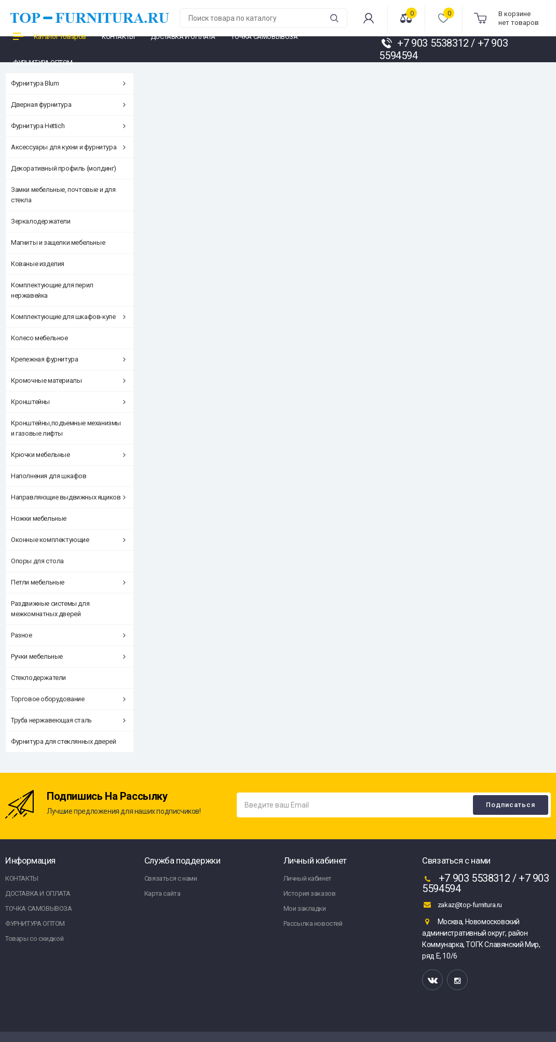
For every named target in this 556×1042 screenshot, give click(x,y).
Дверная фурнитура (68, 104)
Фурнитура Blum (68, 83)
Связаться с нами (170, 878)
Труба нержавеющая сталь (68, 720)
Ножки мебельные (38, 518)
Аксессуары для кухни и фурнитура (68, 147)
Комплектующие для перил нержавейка (52, 290)
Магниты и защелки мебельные (58, 242)
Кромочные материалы (68, 380)
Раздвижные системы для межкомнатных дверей (50, 609)
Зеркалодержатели (41, 221)
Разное (68, 635)
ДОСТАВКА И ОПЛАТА (37, 893)
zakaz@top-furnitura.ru (462, 904)
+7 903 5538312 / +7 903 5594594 (485, 883)
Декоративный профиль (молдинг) (63, 168)
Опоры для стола (37, 561)
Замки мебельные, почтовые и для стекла (63, 195)
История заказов (309, 893)
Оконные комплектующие (68, 540)
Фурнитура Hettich (68, 126)
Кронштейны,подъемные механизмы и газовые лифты (66, 428)
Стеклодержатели (38, 678)
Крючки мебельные (68, 455)
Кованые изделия (37, 264)
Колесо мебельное (39, 338)
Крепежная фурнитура (68, 359)
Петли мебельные (68, 582)
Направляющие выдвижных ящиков (68, 497)
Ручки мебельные (68, 656)
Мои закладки (304, 908)
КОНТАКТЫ (21, 878)
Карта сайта (162, 893)
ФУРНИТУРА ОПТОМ (35, 923)
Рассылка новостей (313, 923)
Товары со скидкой (34, 938)
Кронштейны (68, 402)
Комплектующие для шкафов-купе (68, 317)
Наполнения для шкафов (49, 476)
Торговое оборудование (68, 699)
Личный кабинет (307, 878)
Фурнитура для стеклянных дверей (63, 741)
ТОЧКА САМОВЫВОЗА (38, 908)
